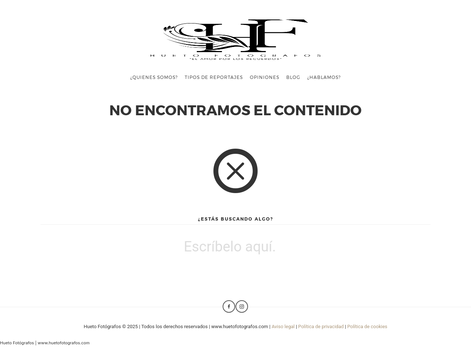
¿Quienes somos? (154, 77)
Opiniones (264, 77)
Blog (293, 77)
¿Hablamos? (324, 77)
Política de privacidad (321, 326)
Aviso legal (283, 326)
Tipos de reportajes (214, 77)
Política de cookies (367, 326)
